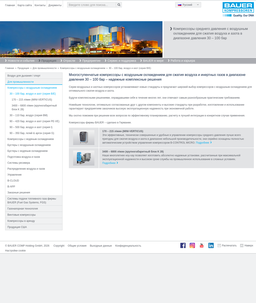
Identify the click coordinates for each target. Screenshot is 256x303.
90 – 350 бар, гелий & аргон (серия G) (32, 133)
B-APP (11, 186)
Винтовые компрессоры (21, 214)
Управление (14, 174)
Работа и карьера (183, 60)
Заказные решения (18, 192)
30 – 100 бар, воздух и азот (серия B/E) (33, 93)
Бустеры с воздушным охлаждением (29, 145)
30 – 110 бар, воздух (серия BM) (29, 115)
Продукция (48, 60)
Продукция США (17, 227)
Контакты (40, 5)
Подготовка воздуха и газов (23, 156)
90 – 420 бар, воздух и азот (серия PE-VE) (34, 121)
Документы (54, 5)
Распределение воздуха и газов (26, 168)
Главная (10, 5)
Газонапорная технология (22, 208)
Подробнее (202, 142)
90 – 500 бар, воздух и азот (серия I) (31, 127)
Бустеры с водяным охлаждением (27, 150)
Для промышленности (45, 68)
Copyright (58, 245)
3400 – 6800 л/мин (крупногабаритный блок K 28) (34, 107)
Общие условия (77, 245)
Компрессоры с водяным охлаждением (30, 139)
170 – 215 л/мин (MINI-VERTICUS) (32, 99)
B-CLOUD (13, 180)
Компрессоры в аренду (21, 220)
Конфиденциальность (128, 245)
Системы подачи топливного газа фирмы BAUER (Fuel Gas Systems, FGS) (31, 200)
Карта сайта (25, 5)
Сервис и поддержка (122, 60)
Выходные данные (101, 245)
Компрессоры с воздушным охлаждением (82, 68)
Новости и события (21, 60)
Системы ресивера (18, 162)
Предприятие (91, 60)
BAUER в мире (153, 60)
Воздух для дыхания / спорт (23, 75)
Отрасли (69, 60)
